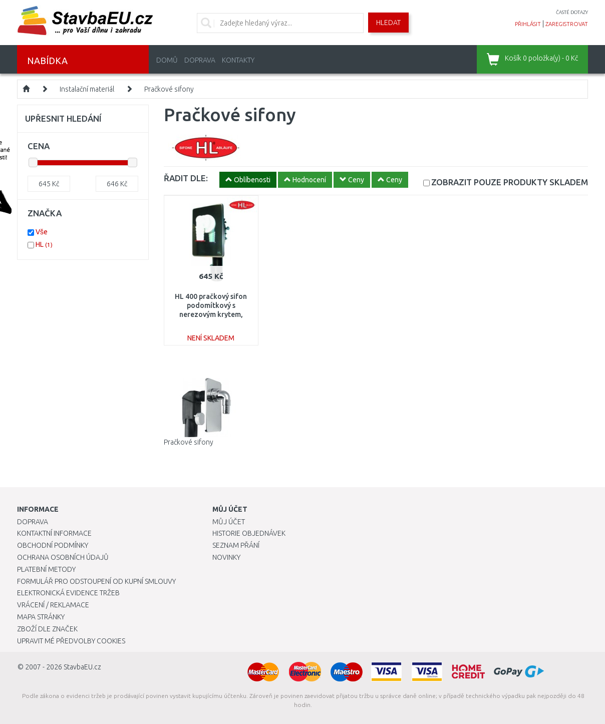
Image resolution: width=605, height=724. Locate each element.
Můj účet (228, 522)
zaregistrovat (566, 24)
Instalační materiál (87, 89)
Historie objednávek (248, 533)
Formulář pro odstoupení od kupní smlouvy (96, 581)
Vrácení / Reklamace (53, 605)
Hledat (388, 23)
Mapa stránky (41, 617)
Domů (167, 60)
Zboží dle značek (47, 629)
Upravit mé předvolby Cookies (71, 641)
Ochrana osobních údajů (63, 557)
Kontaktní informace (54, 533)
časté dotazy (572, 12)
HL (44, 244)
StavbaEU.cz (82, 667)
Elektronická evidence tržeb (68, 593)
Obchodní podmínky (52, 545)
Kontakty (238, 60)
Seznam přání (235, 545)
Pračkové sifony (169, 89)
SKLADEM (509, 182)
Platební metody (46, 569)
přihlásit (528, 24)
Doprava (199, 60)
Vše (42, 232)
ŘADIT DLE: (186, 178)
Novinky (226, 557)
